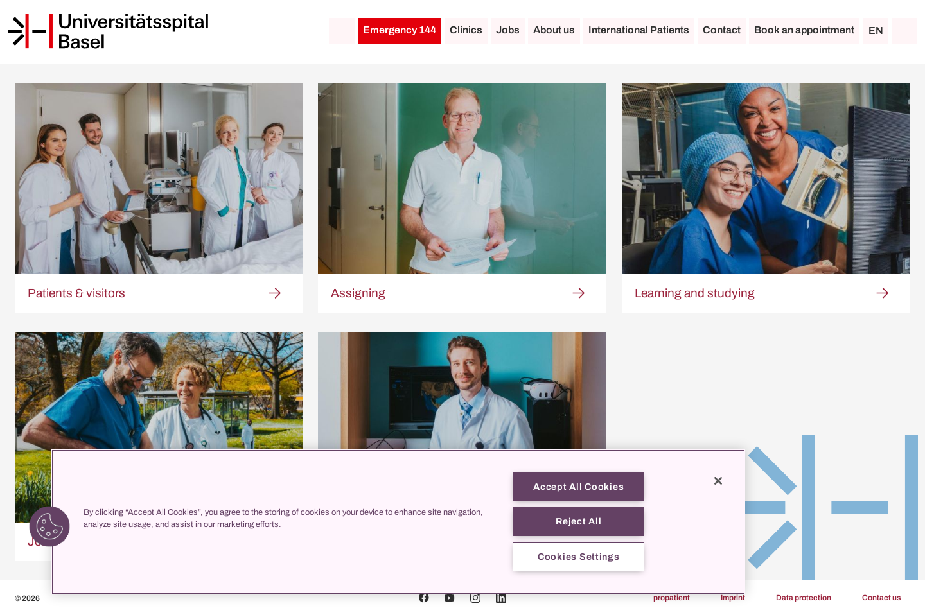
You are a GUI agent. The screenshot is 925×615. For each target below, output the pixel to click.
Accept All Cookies (578, 486)
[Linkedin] (501, 598)
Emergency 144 (399, 29)
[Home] (108, 31)
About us (554, 29)
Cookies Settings (579, 556)
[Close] (718, 481)
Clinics (466, 29)
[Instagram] (475, 598)
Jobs (508, 29)
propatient (671, 597)
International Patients (638, 29)
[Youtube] (450, 598)
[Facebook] (424, 598)
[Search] (904, 31)
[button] (49, 526)
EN (875, 30)
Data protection (803, 597)
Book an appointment (804, 29)
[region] (398, 521)
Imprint (733, 597)
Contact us (881, 597)
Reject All (578, 521)
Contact (722, 29)
